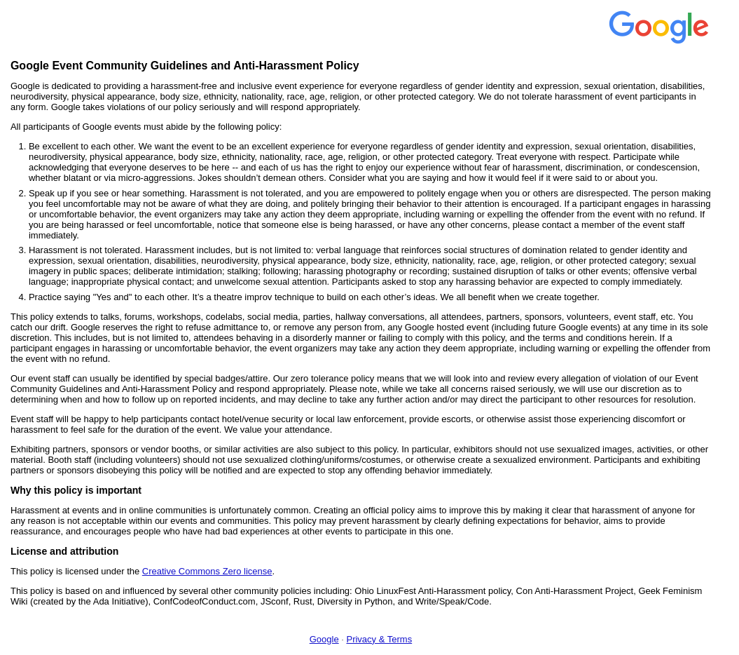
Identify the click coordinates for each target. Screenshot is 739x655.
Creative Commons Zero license (207, 571)
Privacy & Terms (379, 639)
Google (324, 639)
